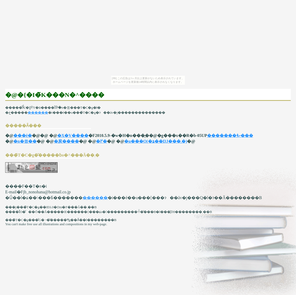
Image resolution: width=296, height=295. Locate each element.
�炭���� (66, 141)
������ (38, 112)
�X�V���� (72, 135)
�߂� (101, 141)
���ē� (22, 135)
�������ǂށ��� (230, 135)
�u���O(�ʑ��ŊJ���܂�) (155, 141)
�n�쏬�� (25, 141)
